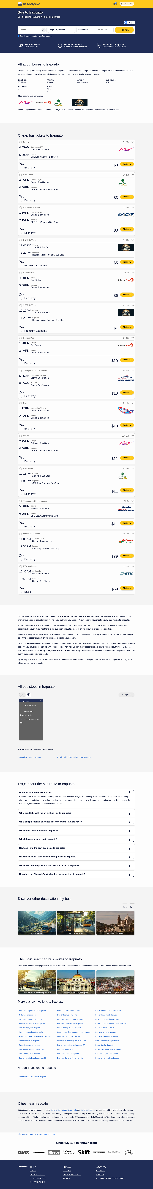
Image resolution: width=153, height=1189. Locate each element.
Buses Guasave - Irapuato (105, 1028)
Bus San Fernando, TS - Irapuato (31, 1049)
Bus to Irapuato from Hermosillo (31, 1032)
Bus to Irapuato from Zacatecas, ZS (32, 1058)
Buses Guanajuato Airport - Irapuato (33, 1077)
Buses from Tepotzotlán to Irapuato (108, 1049)
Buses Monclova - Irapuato (29, 1041)
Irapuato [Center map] (126, 695)
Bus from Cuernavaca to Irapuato (70, 1024)
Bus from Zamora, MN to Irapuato (70, 1058)
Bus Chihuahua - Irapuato (67, 1015)
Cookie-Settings (72, 1175)
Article (100, 1175)
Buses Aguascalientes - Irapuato (69, 1011)
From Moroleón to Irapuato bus (107, 1041)
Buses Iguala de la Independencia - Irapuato (74, 1032)
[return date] (104, 30)
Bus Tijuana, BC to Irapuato (29, 1054)
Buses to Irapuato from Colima (107, 1019)
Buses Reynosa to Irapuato (29, 1045)
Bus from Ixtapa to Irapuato (105, 1032)
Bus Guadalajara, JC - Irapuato (69, 1028)
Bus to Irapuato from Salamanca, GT (71, 1045)
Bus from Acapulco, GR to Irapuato (32, 1011)
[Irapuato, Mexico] (61, 30)
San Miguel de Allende (67, 1110)
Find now (127, 164)
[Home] (29, 4)
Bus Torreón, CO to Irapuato (68, 1054)
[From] (32, 30)
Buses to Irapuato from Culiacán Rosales (111, 1024)
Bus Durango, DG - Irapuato (30, 1028)
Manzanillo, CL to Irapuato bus (69, 1037)
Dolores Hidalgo (88, 1110)
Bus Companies (37, 1179)
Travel (66, 1179)
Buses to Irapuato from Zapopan (107, 1058)
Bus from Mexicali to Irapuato (106, 1037)
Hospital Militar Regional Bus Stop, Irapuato (73, 757)
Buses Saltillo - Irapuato (104, 1045)
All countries (37, 1182)
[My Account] (114, 3)
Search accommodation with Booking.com (36, 36)
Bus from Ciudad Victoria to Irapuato (71, 1019)
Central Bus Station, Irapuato (30, 757)
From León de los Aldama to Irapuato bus (35, 1037)
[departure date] (85, 30)
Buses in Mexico (36, 1134)
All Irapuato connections (110, 1179)
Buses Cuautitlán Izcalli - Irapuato (32, 1024)
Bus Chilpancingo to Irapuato (106, 1015)
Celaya (54, 1110)
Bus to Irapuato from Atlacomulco (108, 1011)
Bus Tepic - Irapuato (65, 1049)
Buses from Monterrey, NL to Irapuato (71, 1041)
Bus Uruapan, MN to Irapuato (106, 1054)
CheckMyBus (23, 1134)
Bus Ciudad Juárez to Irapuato (30, 1019)
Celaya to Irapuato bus (27, 1015)
